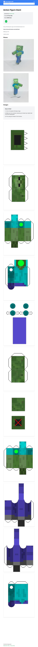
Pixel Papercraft (8, 1)
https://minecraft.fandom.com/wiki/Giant (11, 29)
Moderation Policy (6, 645)
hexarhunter (11, 13)
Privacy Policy (12, 645)
